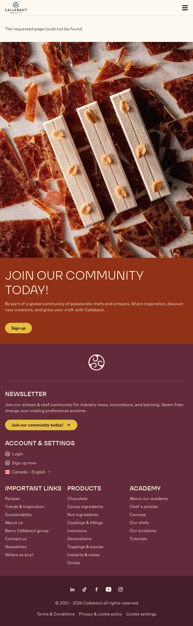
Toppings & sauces (85, 546)
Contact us (16, 538)
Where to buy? (19, 554)
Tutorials (138, 538)
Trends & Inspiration (24, 506)
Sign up (18, 328)
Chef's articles (144, 506)
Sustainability (18, 514)
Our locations (143, 530)
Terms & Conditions (56, 613)
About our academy (149, 498)
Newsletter (16, 546)
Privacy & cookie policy (100, 613)
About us (14, 522)
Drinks (73, 562)
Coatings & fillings (85, 522)
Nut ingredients (82, 514)
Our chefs (139, 522)
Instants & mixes (83, 554)
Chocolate (77, 498)
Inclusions (77, 530)
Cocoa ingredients (85, 506)
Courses (138, 514)
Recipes (12, 498)
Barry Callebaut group (27, 530)
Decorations (79, 538)
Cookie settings (141, 613)
